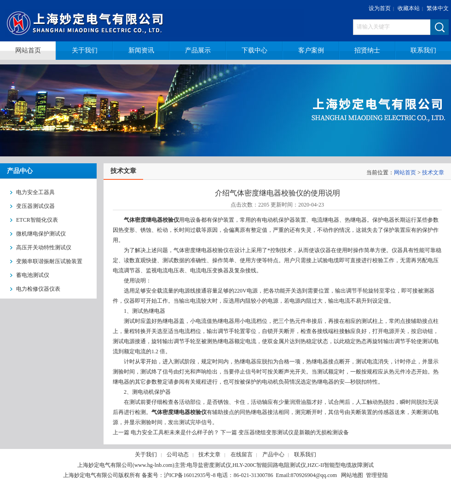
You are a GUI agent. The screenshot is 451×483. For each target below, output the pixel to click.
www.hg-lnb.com (153, 465)
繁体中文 (438, 8)
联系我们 (305, 454)
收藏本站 (409, 8)
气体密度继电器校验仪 (151, 220)
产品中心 (273, 454)
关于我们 (146, 454)
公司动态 (178, 454)
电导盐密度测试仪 (209, 465)
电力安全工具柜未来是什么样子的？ (175, 432)
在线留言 (242, 454)
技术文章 (433, 172)
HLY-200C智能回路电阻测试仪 (269, 465)
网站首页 (405, 172)
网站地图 (352, 475)
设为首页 (380, 8)
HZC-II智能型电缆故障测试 (340, 465)
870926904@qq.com (313, 475)
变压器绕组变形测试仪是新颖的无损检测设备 (293, 432)
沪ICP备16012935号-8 (190, 475)
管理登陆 (377, 475)
